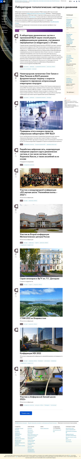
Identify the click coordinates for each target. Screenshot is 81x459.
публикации (32, 66)
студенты (37, 242)
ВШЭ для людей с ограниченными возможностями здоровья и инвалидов (20, 442)
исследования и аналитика (40, 66)
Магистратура (30, 430)
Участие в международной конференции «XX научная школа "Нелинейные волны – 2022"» (38, 192)
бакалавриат (40, 360)
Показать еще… (25, 413)
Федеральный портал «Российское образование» (71, 435)
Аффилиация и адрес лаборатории (5, 31)
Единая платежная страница (20, 445)
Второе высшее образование (30, 432)
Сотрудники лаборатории (4, 16)
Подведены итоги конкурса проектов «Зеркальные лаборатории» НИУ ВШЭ (37, 132)
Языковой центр (30, 446)
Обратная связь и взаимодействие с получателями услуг (31, 450)
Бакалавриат (30, 428)
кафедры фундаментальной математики (36, 13)
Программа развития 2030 (40, 144)
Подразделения (18, 437)
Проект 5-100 (68, 439)
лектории (25, 200)
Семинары (4, 24)
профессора (31, 242)
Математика (32, 16)
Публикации (4, 21)
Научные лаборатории (44, 428)
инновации (34, 68)
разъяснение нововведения (25, 68)
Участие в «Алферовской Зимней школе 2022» (38, 398)
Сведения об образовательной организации (18, 434)
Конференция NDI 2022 (30, 353)
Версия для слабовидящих (20, 438)
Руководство (17, 431)
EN (71, 1)
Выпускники (30, 447)
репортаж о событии (51, 66)
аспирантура (53, 360)
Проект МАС (4, 19)
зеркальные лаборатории (51, 144)
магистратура (47, 360)
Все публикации (71, 92)
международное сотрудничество (26, 244)
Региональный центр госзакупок (31, 444)
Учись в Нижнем (69, 441)
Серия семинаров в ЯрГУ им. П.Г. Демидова (39, 278)
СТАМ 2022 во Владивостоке (33, 318)
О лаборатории (5, 12)
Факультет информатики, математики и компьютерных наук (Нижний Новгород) (42, 423)
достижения (26, 66)
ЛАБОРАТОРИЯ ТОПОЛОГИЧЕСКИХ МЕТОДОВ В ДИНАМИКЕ (6, 7)
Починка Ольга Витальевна (4, 40)
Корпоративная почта (57, 429)
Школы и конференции (4, 27)
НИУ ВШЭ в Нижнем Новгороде (21, 423)
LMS (54, 431)
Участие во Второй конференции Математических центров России (35, 235)
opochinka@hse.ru (5, 50)
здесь (70, 455)
